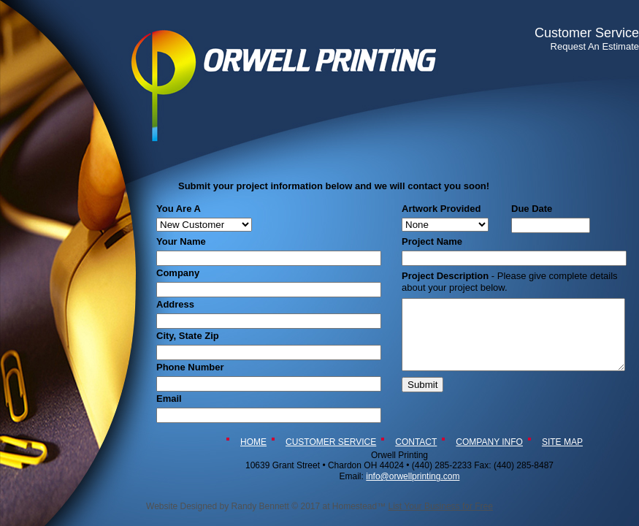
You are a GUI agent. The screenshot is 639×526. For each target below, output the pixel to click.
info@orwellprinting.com (412, 476)
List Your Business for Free (441, 506)
